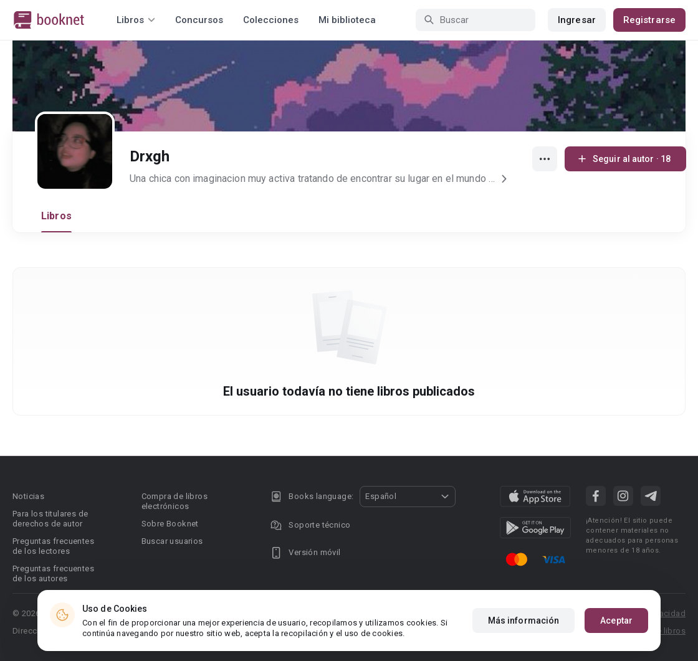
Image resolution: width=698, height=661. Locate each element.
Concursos (199, 20)
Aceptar (616, 620)
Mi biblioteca (347, 20)
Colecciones (271, 20)
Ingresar (577, 20)
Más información (524, 620)
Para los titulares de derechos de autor (50, 518)
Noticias (28, 496)
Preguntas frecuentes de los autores (53, 573)
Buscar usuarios (172, 541)
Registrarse (649, 20)
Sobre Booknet (170, 523)
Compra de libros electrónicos (174, 501)
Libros (56, 216)
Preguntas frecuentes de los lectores (53, 546)
